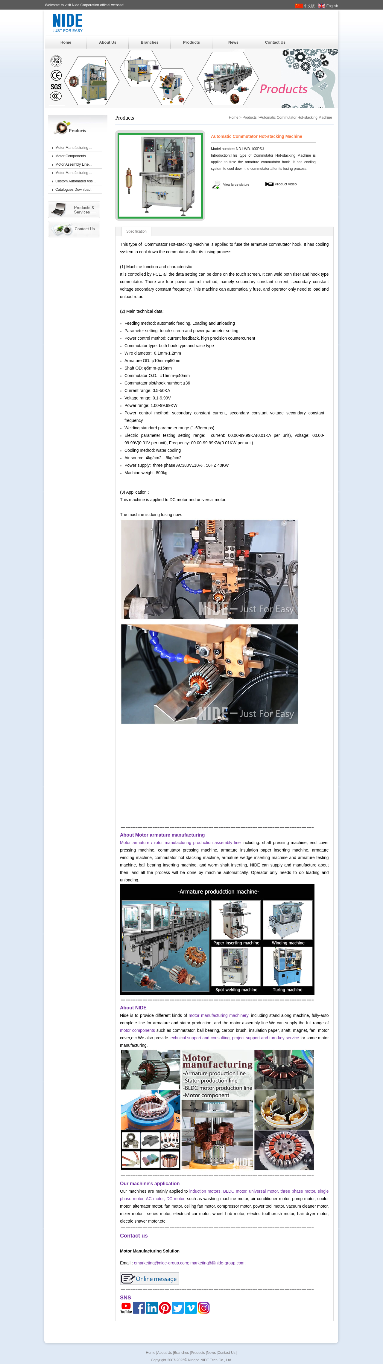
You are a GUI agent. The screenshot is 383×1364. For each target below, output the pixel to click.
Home (65, 42)
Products (191, 42)
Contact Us (275, 42)
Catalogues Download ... (75, 189)
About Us (107, 42)
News (233, 42)
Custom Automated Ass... (75, 181)
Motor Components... (72, 156)
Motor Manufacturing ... (73, 148)
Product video (281, 184)
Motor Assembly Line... (73, 164)
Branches (149, 42)
